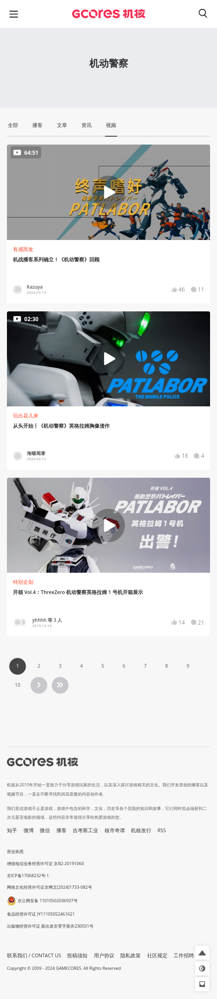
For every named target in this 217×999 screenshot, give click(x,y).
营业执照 (15, 851)
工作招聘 (184, 955)
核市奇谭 (115, 830)
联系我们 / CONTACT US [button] (34, 955)
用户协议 (104, 955)
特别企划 (23, 582)
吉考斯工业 (85, 830)
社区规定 (157, 955)
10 (17, 685)
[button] (202, 953)
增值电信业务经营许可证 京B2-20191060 (45, 863)
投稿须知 (77, 955)
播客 (61, 830)
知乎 (12, 830)
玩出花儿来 (25, 415)
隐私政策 (130, 955)
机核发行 (141, 830)
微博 (29, 830)
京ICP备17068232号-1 (28, 876)
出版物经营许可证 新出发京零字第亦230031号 (50, 926)
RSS (162, 830)
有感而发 (23, 249)
